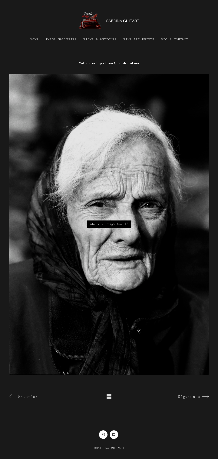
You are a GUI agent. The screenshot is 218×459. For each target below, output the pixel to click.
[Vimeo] (114, 434)
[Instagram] (103, 434)
